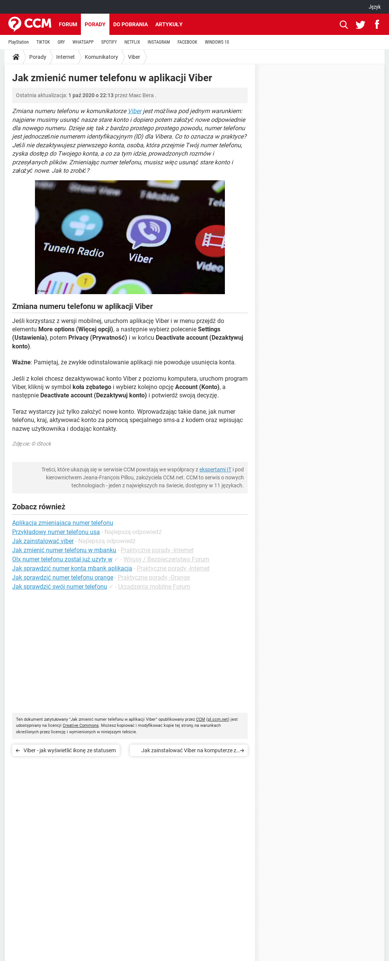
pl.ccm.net (218, 719)
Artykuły (169, 24)
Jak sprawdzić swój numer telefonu (59, 586)
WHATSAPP (83, 42)
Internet (65, 57)
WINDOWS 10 (217, 42)
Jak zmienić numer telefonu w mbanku (64, 550)
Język (374, 7)
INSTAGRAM (159, 42)
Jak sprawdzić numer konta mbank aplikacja (72, 568)
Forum (68, 24)
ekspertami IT (215, 469)
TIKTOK (43, 42)
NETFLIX (132, 42)
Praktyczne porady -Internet (157, 550)
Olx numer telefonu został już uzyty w (62, 559)
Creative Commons (81, 725)
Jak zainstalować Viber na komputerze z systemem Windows (188, 751)
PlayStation (18, 42)
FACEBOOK (187, 42)
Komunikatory (101, 57)
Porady (95, 24)
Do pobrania (130, 24)
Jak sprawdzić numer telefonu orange (62, 577)
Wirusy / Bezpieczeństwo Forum (166, 559)
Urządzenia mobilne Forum (154, 586)
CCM (200, 719)
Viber (134, 57)
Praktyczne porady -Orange (154, 577)
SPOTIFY (109, 42)
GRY (61, 42)
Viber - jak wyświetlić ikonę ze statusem (70, 750)
